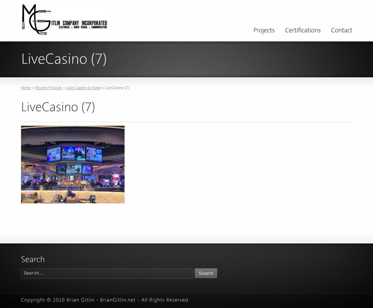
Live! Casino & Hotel (83, 88)
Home (26, 88)
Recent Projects (48, 88)
